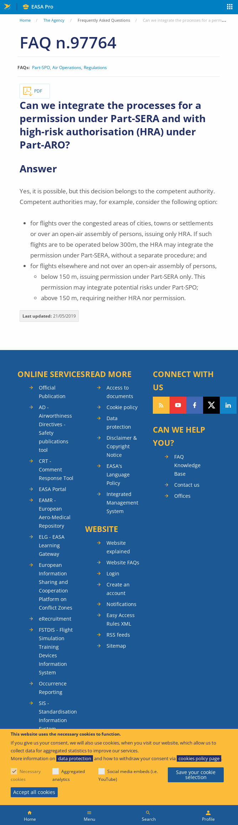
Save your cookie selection (196, 774)
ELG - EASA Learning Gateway (51, 545)
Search (149, 819)
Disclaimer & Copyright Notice (122, 446)
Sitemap (116, 645)
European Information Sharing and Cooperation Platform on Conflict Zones (55, 586)
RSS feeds (118, 634)
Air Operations (66, 68)
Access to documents (120, 392)
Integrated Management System (122, 503)
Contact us (187, 484)
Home (25, 20)
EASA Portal (52, 489)
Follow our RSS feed (161, 405)
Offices (182, 495)
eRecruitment (55, 618)
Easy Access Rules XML (121, 619)
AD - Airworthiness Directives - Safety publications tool (55, 428)
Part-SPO (41, 68)
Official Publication (52, 392)
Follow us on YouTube (178, 405)
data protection (74, 758)
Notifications (121, 604)
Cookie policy (122, 407)
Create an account (118, 588)
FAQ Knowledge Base (187, 465)
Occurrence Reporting (53, 687)
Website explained (118, 547)
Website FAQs (123, 562)
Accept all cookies (34, 792)
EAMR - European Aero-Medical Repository (55, 513)
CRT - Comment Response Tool (56, 469)
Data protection (119, 422)
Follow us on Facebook (194, 405)
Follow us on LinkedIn (228, 405)
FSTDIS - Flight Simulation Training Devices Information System (56, 651)
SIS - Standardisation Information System (56, 716)
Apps (230, 7)
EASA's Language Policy (118, 474)
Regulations (95, 68)
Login (113, 573)
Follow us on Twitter (211, 405)
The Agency (53, 20)
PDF (38, 91)
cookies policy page (198, 758)
